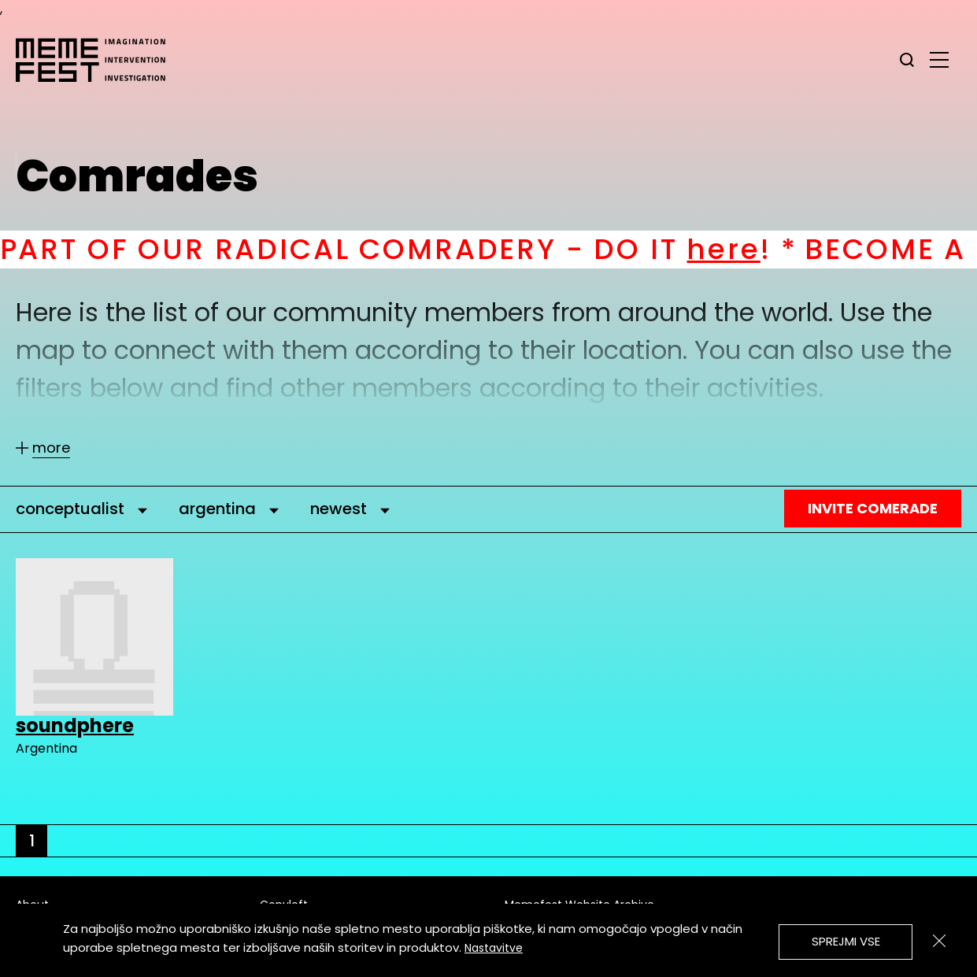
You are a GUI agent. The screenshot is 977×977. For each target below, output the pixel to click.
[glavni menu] (939, 59)
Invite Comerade (873, 508)
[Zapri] (939, 941)
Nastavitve (493, 948)
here (742, 249)
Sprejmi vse (846, 941)
